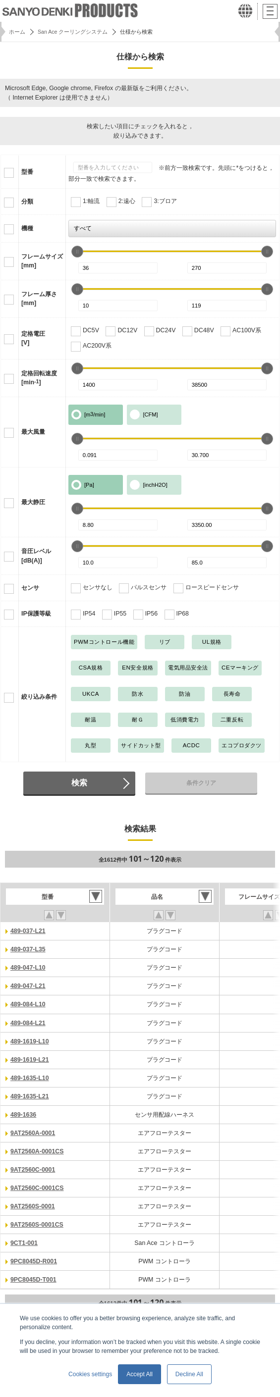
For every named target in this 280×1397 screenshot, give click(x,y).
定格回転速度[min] (39, 378)
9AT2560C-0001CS (37, 1188)
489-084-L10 (28, 1004)
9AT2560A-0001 (32, 1133)
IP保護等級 (36, 613)
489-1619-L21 (29, 1059)
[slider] (77, 252)
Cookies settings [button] (90, 1374)
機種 (27, 228)
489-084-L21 (28, 1023)
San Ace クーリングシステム (73, 32)
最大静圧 (33, 502)
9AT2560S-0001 (32, 1206)
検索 (79, 782)
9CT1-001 (24, 1243)
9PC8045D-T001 (33, 1279)
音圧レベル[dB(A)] (36, 556)
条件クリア (201, 782)
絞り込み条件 (39, 696)
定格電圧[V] (33, 338)
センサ (30, 587)
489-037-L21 (28, 931)
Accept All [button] (139, 1374)
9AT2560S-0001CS (36, 1224)
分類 (27, 201)
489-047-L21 (28, 986)
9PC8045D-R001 (33, 1261)
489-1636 (23, 1114)
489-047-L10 (28, 967)
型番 (27, 171)
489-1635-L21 (29, 1096)
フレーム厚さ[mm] (39, 299)
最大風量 (33, 431)
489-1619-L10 (29, 1041)
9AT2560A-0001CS (37, 1151)
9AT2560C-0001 (32, 1169)
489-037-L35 (28, 949)
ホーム (17, 32)
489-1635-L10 (29, 1078)
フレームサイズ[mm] (42, 261)
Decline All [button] (189, 1374)
